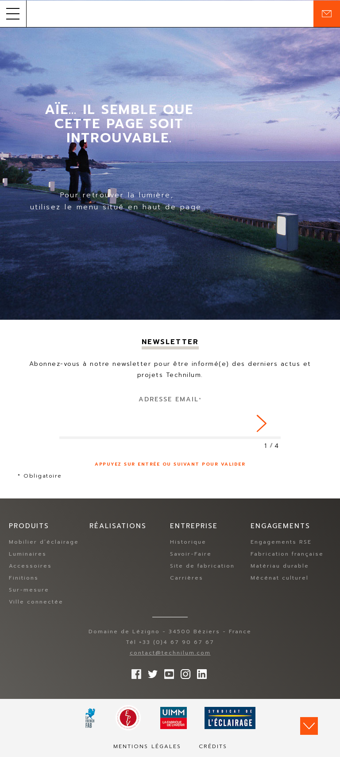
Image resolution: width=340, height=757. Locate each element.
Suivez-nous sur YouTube (167, 672)
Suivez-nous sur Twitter (150, 672)
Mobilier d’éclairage (44, 542)
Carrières (186, 578)
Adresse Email (170, 399)
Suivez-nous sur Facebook (134, 672)
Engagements (280, 526)
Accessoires (30, 566)
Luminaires (27, 554)
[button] (13, 13)
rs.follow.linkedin (200, 672)
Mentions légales (147, 746)
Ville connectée (36, 602)
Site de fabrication (202, 566)
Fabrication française (287, 554)
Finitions (24, 578)
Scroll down (309, 726)
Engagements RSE (281, 542)
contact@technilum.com (170, 653)
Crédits (213, 746)
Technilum (170, 13)
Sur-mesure (29, 590)
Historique (188, 542)
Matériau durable (280, 566)
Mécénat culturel (280, 578)
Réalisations (118, 526)
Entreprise (194, 526)
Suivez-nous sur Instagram (183, 672)
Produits (29, 526)
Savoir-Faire (191, 554)
